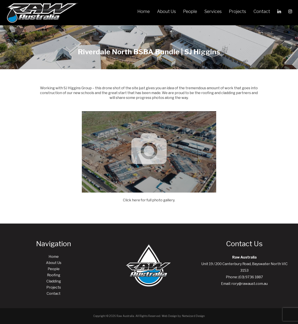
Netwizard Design (193, 316)
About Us (166, 11)
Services (213, 11)
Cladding (53, 281)
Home (143, 11)
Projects (237, 11)
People (190, 11)
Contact (261, 11)
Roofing (53, 275)
